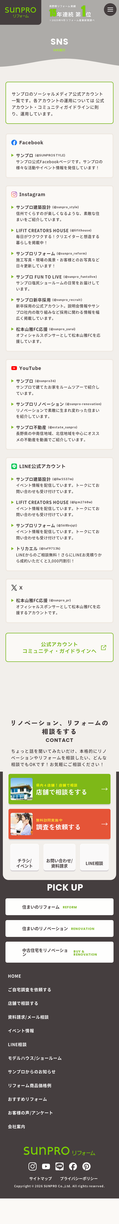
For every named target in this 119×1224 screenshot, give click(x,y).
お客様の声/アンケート (30, 1112)
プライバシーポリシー (79, 1179)
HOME (14, 976)
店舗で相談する (23, 1003)
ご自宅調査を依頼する (29, 989)
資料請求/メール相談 (28, 1017)
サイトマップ (40, 1179)
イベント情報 (21, 1030)
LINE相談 (17, 1044)
